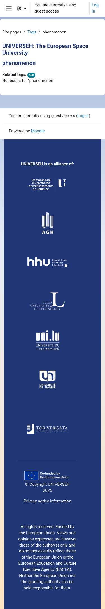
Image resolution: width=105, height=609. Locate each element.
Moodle (38, 131)
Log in (95, 8)
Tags (31, 32)
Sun (31, 75)
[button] (21, 8)
